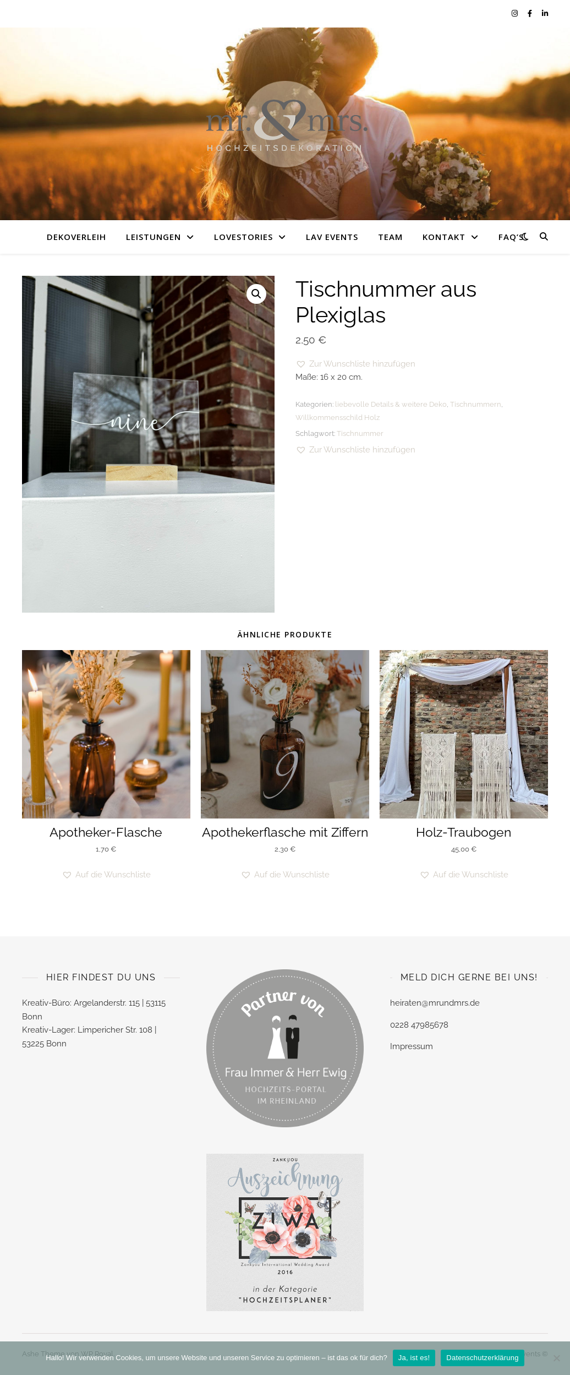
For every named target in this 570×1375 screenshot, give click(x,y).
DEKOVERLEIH (76, 236)
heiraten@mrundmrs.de (435, 1003)
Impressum (411, 1046)
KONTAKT (444, 236)
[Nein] (556, 1357)
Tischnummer (360, 433)
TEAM (390, 236)
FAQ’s (511, 236)
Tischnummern (475, 404)
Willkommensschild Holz (337, 417)
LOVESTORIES (243, 236)
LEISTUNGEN (153, 236)
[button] (256, 294)
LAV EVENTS (332, 236)
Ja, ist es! (414, 1358)
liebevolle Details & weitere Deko (391, 404)
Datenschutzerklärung (482, 1358)
